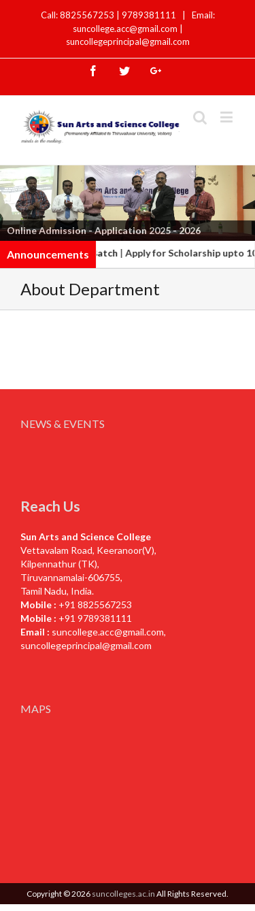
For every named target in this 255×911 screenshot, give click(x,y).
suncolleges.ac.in (123, 894)
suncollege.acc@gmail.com (108, 631)
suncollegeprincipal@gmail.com (128, 41)
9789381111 (150, 15)
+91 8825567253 (95, 604)
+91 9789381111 (95, 618)
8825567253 (88, 15)
